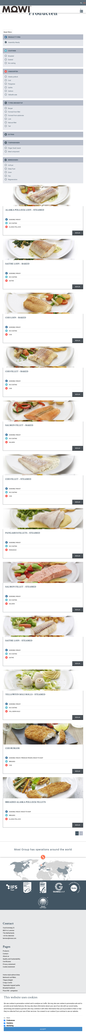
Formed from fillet (14, 112)
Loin (9, 119)
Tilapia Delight (8, 980)
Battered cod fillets (9, 977)
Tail (9, 126)
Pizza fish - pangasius (10, 990)
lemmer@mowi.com (9, 938)
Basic (8, 1018)
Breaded (11, 56)
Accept (43, 1029)
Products (6, 951)
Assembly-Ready (14, 42)
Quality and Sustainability (12, 959)
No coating (12, 63)
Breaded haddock (9, 988)
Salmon (10, 91)
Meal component (14, 151)
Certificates (7, 961)
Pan (9, 176)
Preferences (10, 1020)
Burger (10, 108)
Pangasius (11, 84)
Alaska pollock (13, 77)
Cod (9, 80)
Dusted (10, 59)
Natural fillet (12, 122)
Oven (10, 172)
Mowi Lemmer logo (16, 9)
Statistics (9, 1023)
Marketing (10, 1025)
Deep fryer (11, 169)
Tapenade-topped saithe (11, 985)
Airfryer (10, 165)
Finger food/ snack (14, 148)
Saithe (10, 87)
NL (81, 3)
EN (84, 3)
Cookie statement (9, 967)
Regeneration (12, 179)
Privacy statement (9, 964)
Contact (5, 953)
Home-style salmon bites (11, 975)
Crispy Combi (7, 982)
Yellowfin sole (12, 94)
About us (6, 956)
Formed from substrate (16, 115)
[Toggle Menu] (80, 9)
